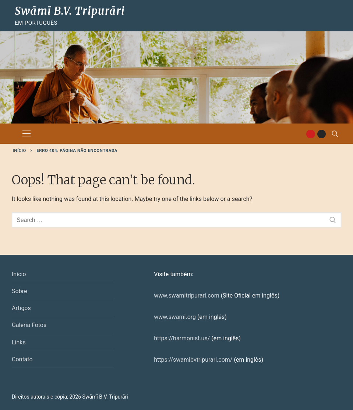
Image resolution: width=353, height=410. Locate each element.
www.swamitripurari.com (186, 295)
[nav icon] (26, 134)
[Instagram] (321, 134)
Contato (22, 359)
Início (19, 150)
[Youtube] (310, 134)
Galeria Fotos (29, 325)
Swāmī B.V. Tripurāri (70, 10)
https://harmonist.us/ (182, 338)
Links (19, 342)
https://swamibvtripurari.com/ (193, 359)
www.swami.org (175, 316)
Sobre (19, 291)
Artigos (21, 308)
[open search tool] (335, 134)
